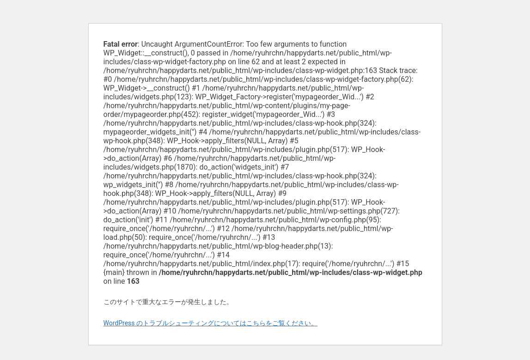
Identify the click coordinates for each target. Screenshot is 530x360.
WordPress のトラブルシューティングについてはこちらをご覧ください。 (211, 323)
